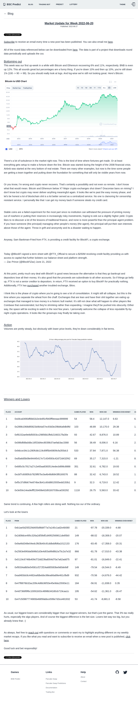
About (83, 677)
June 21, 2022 (43, 261)
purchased (33, 285)
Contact (84, 681)
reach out (33, 632)
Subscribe (9, 42)
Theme (123, 4)
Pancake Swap (51, 679)
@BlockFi (16, 254)
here (110, 42)
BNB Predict (15, 679)
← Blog (8, 13)
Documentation (51, 688)
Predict (59, 4)
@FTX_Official (57, 254)
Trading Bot (44, 4)
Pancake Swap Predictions (56, 683)
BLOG (30, 4)
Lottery (73, 4)
